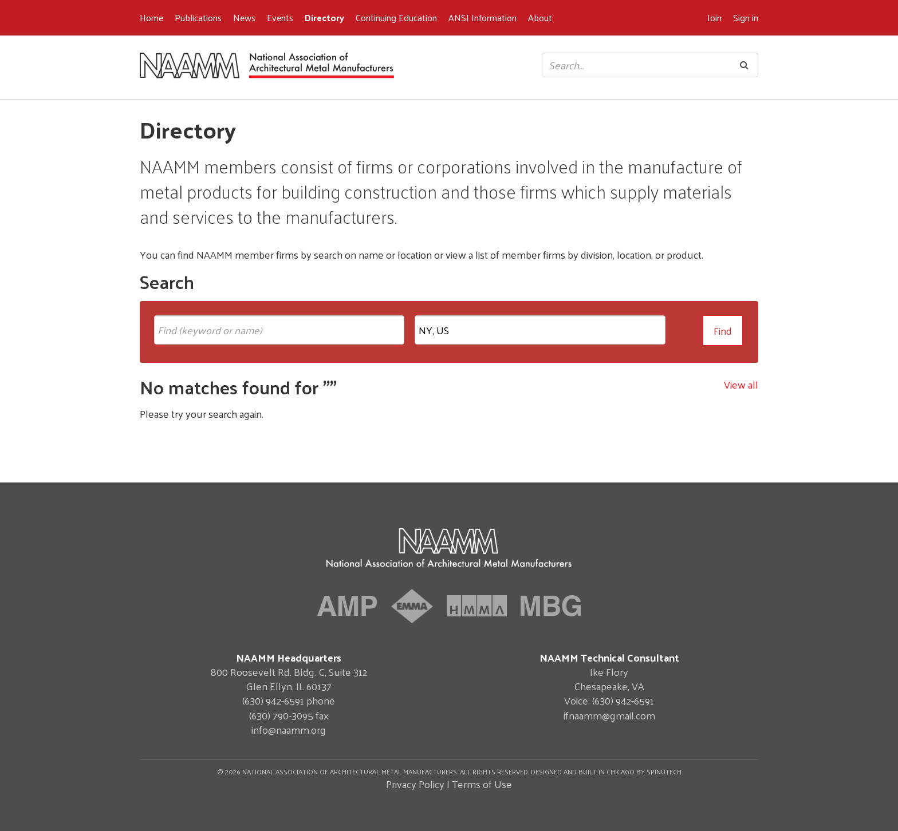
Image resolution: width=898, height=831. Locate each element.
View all (741, 384)
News (244, 17)
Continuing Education (396, 17)
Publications (198, 17)
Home (151, 17)
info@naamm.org (288, 729)
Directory (324, 17)
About (540, 17)
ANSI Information (482, 17)
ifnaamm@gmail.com (609, 715)
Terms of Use (482, 783)
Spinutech (664, 771)
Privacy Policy (415, 783)
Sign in (745, 17)
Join (714, 17)
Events (280, 17)
